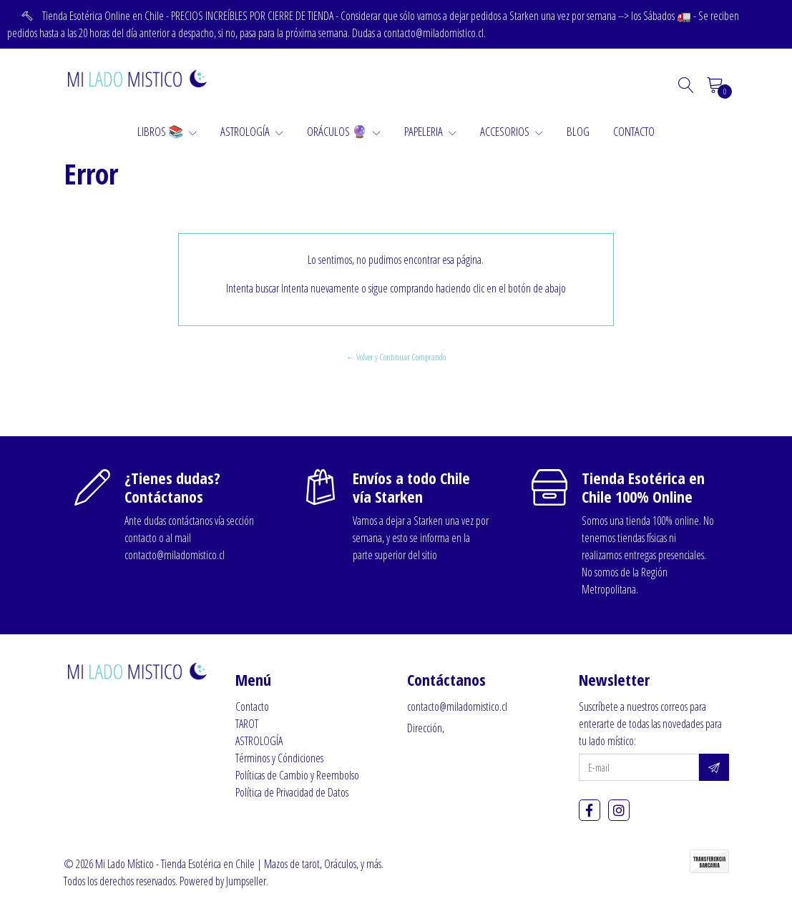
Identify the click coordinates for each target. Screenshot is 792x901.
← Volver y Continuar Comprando (396, 356)
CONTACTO (634, 131)
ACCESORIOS (511, 131)
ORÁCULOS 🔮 (344, 131)
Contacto (252, 706)
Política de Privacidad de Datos (291, 792)
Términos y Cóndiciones (279, 758)
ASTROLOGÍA (251, 131)
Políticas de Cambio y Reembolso (297, 775)
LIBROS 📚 (167, 131)
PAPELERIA (430, 131)
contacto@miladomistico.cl (457, 706)
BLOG (578, 131)
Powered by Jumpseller (223, 881)
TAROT (246, 724)
